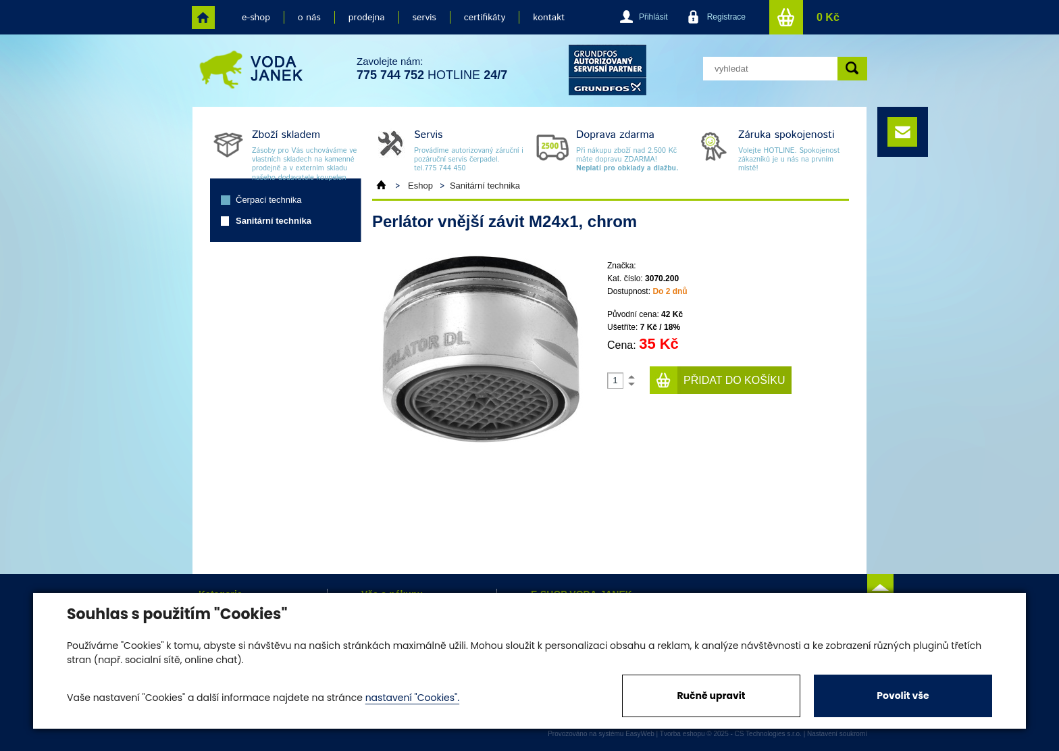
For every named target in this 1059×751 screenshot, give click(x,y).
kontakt (549, 17)
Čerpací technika (269, 200)
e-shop (256, 17)
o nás (309, 17)
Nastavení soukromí (837, 733)
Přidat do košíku (734, 380)
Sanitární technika (273, 221)
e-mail (902, 132)
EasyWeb (639, 733)
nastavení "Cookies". (412, 697)
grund (607, 70)
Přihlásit (653, 17)
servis (424, 17)
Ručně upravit (711, 695)
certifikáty (484, 17)
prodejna (366, 17)
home (203, 17)
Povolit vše (903, 695)
